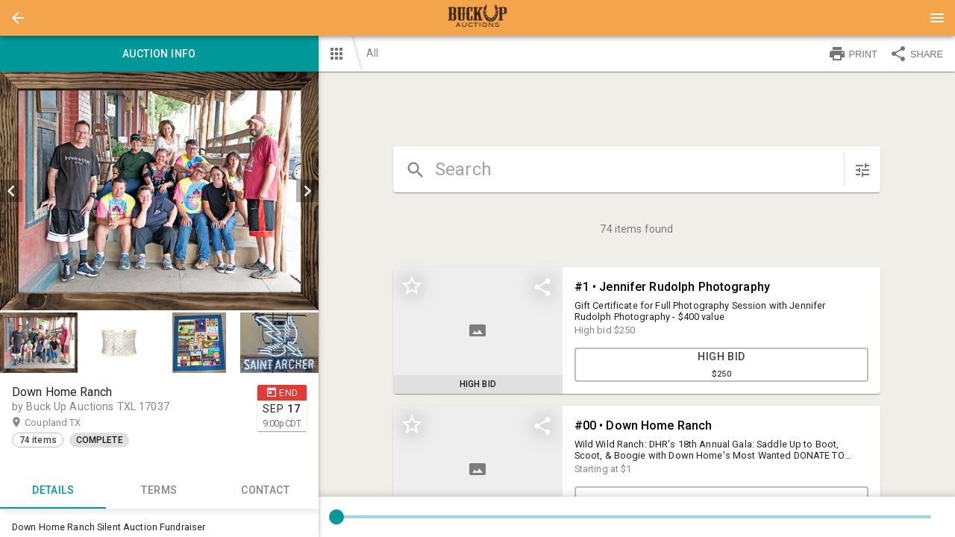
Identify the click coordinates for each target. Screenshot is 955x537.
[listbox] (159, 191)
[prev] (11, 191)
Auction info (159, 54)
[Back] (18, 18)
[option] (159, 191)
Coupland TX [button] (67, 423)
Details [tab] (53, 491)
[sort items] (862, 170)
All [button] (372, 53)
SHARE (916, 54)
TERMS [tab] (159, 491)
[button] (18, 18)
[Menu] (937, 18)
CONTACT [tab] (265, 491)
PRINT (852, 54)
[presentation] (477, 17)
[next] (307, 191)
